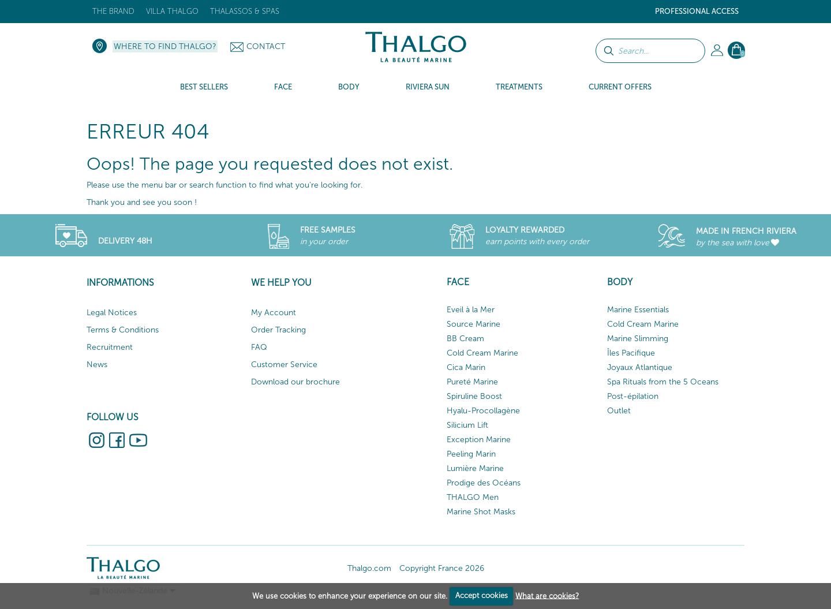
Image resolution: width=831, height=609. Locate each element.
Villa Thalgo (172, 11)
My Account (273, 312)
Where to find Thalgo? (165, 46)
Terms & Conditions (123, 330)
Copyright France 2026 (441, 568)
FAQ (259, 347)
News (97, 364)
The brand (113, 11)
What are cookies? (547, 595)
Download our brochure (295, 382)
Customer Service (284, 364)
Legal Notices (112, 312)
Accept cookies (481, 595)
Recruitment (110, 347)
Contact (265, 46)
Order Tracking (278, 330)
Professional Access (697, 11)
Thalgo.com (369, 568)
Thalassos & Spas (244, 11)
